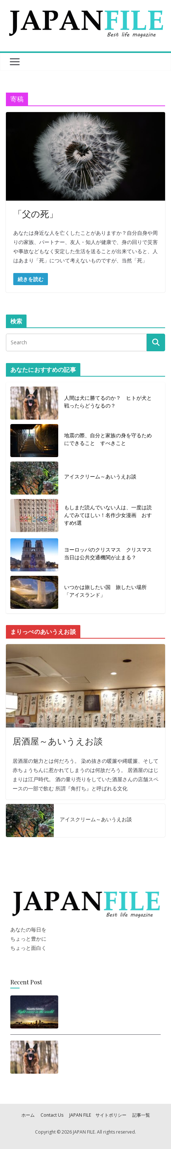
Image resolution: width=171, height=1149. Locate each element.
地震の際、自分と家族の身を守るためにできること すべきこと (108, 439)
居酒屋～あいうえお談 (58, 741)
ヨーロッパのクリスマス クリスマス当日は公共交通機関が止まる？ (108, 553)
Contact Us (52, 1115)
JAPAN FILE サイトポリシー (97, 1115)
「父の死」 (35, 213)
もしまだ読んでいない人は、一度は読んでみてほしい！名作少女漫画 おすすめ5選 (108, 515)
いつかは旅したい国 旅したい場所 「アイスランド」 (108, 591)
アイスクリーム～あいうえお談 (100, 476)
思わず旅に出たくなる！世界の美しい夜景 (108, 1010)
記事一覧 (141, 1115)
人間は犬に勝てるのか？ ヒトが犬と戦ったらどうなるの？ (108, 401)
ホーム (28, 1115)
